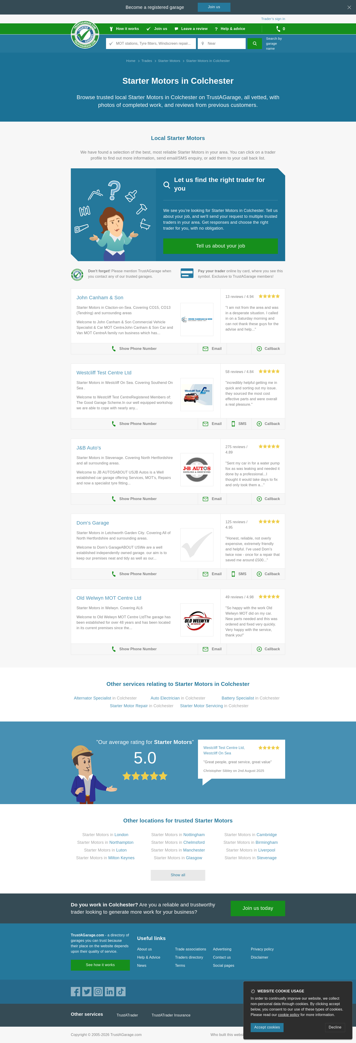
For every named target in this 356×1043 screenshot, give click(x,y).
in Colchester (105, 698)
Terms (180, 965)
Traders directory (189, 957)
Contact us (222, 957)
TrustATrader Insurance (171, 1015)
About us (144, 949)
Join (214, 7)
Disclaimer (259, 957)
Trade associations (190, 949)
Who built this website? (229, 1035)
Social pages (223, 965)
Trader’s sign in (273, 19)
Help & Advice (148, 957)
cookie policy (288, 1015)
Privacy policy (262, 949)
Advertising (222, 949)
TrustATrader (127, 1015)
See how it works (100, 965)
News (141, 965)
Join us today (258, 908)
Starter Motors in (105, 834)
